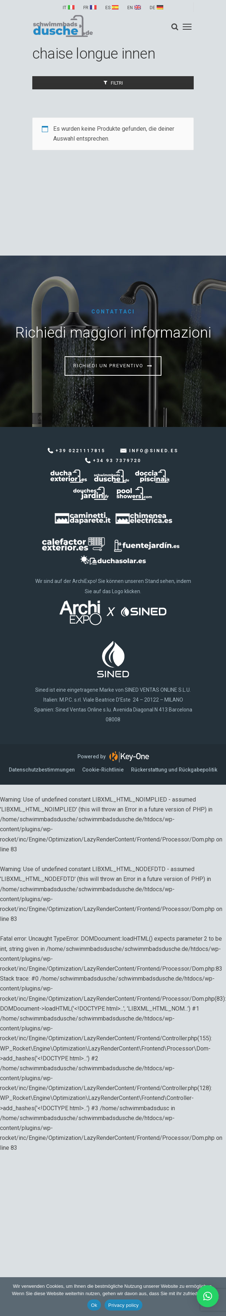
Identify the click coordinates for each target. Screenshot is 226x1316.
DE (152, 7)
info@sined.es (153, 450)
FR (85, 7)
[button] (208, 1296)
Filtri (117, 83)
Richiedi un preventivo (108, 365)
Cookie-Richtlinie (103, 770)
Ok (94, 1305)
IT (64, 7)
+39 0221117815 (80, 450)
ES (107, 7)
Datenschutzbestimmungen (42, 770)
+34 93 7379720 (117, 460)
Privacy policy (123, 1305)
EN (130, 7)
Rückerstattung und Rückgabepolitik (174, 770)
